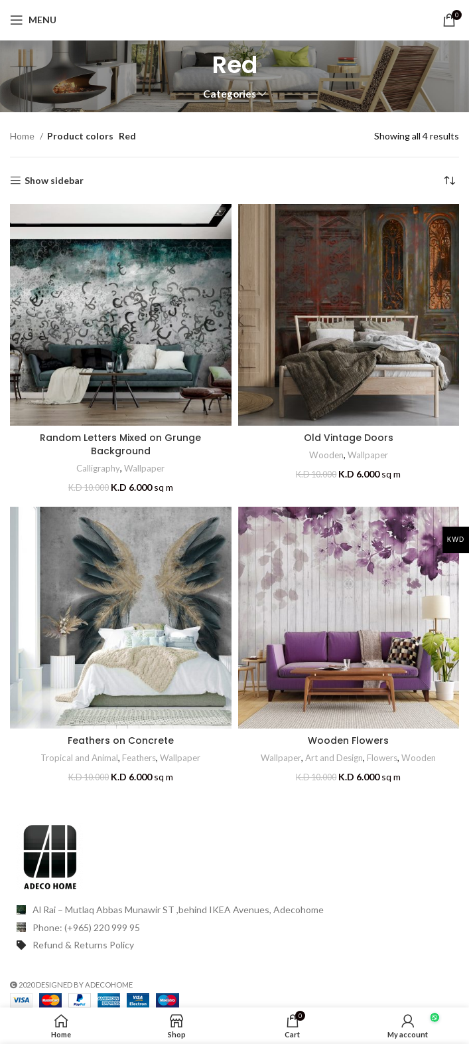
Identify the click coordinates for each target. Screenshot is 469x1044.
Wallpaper (144, 468)
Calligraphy (98, 468)
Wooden (326, 455)
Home (23, 135)
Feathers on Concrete (121, 740)
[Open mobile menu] (33, 20)
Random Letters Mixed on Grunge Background (120, 444)
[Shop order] (449, 181)
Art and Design (334, 757)
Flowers (382, 757)
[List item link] (234, 927)
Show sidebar (54, 180)
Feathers (139, 757)
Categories (229, 94)
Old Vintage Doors (348, 437)
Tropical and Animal (79, 757)
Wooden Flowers (348, 740)
